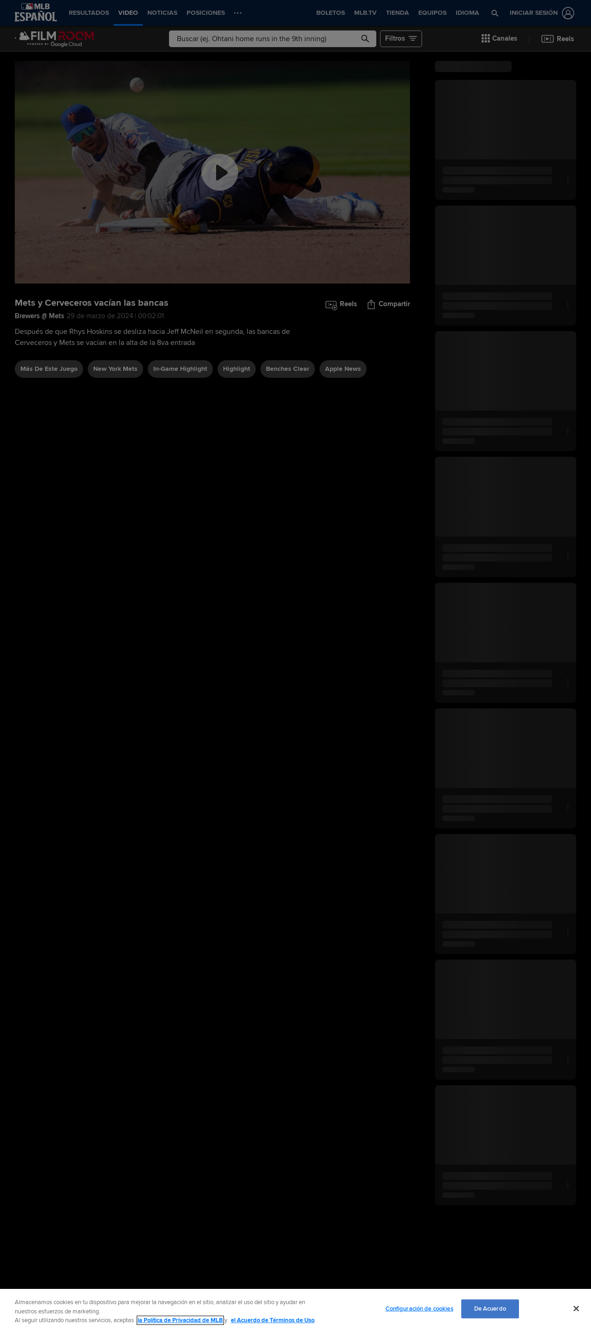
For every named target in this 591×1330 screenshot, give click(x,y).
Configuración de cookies (419, 1308)
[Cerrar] (576, 1308)
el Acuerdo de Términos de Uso (272, 1320)
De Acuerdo (490, 1308)
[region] (295, 1309)
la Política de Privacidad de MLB (180, 1320)
